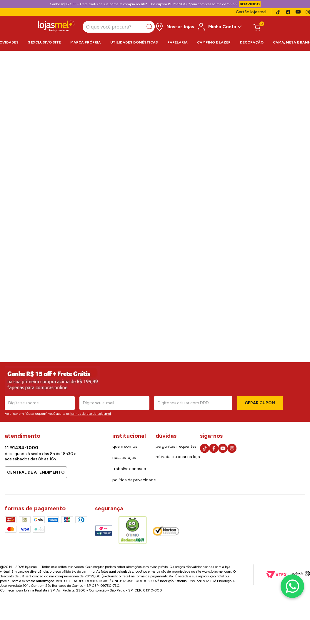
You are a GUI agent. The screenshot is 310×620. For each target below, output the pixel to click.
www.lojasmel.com (216, 571)
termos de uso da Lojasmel (90, 414)
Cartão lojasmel (251, 11)
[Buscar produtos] (150, 27)
